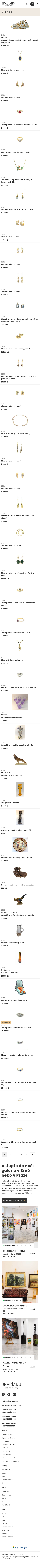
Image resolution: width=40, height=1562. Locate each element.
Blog (3, 1520)
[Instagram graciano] (8, 1394)
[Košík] (32, 4)
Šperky (4, 1476)
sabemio (7, 1559)
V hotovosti (5, 1492)
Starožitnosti (6, 1470)
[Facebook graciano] (3, 1394)
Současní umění (7, 1480)
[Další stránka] (32, 1154)
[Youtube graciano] (14, 1394)
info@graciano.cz (9, 1412)
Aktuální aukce (7, 1435)
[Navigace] (37, 4)
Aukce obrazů (6, 1455)
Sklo (3, 1483)
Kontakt (4, 1533)
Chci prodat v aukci (8, 1445)
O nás (4, 1514)
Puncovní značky (7, 1537)
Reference (5, 1517)
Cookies (20, 1555)
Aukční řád (5, 1448)
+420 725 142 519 (8, 1314)
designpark (25, 1557)
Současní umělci (7, 1527)
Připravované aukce (9, 1438)
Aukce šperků (6, 1451)
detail (32, 1253)
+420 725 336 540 (9, 1256)
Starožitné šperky (8, 1505)
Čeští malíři (6, 1530)
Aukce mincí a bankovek (10, 1461)
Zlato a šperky (6, 1495)
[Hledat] (27, 4)
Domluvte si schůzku (14, 1200)
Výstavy (4, 1524)
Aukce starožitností (8, 1458)
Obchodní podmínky (9, 1555)
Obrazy (4, 1473)
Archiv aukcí (6, 1441)
